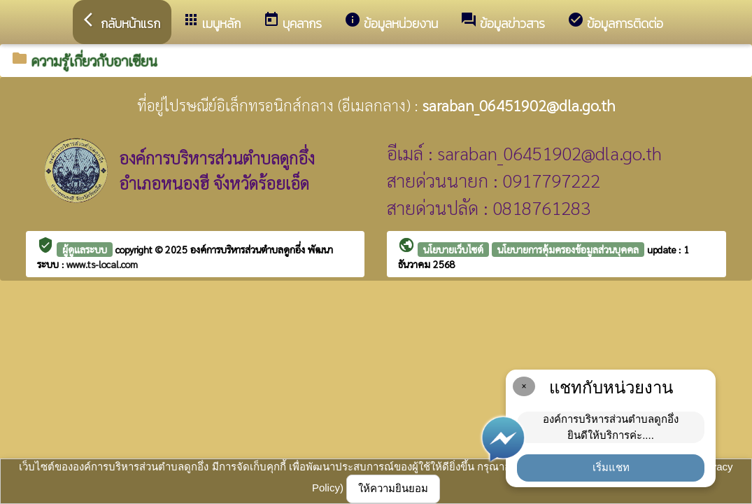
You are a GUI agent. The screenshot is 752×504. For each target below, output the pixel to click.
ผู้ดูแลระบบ (84, 249)
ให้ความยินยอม (393, 488)
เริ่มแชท (611, 467)
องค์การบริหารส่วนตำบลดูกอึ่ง (249, 249)
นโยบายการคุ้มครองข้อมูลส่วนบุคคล (568, 249)
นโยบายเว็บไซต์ (453, 249)
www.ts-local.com (102, 264)
